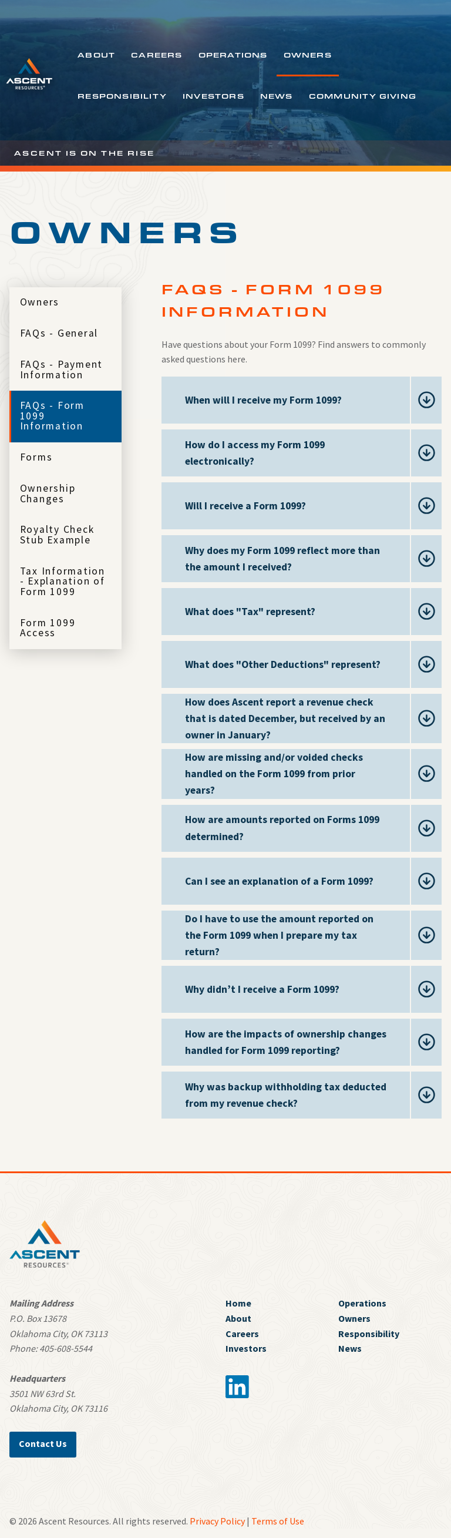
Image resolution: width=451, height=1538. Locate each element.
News (276, 95)
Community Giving (362, 95)
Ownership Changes (48, 493)
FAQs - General (59, 333)
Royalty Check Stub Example (57, 534)
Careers (156, 54)
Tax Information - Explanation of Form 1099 (62, 581)
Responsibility (122, 95)
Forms (36, 457)
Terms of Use (277, 1521)
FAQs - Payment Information (61, 369)
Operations (233, 54)
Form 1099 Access (48, 628)
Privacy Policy (217, 1521)
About (96, 54)
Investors (213, 95)
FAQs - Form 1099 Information (52, 415)
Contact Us (43, 1443)
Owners (308, 54)
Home (238, 1303)
